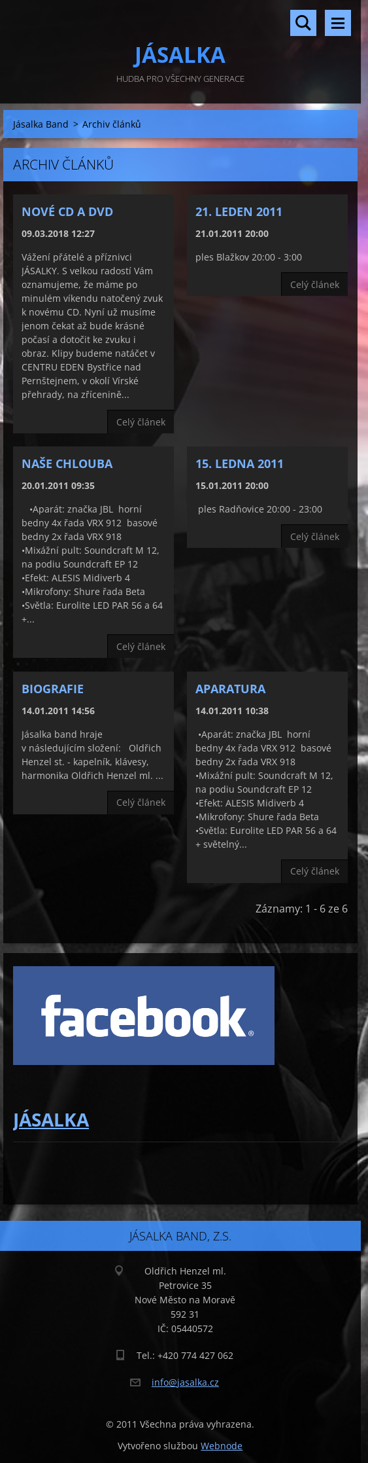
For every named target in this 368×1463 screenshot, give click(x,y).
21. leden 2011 (238, 211)
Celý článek (140, 422)
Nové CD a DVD (67, 211)
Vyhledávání (303, 23)
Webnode (222, 1445)
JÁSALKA (51, 1119)
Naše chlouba (67, 463)
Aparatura (230, 688)
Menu (338, 23)
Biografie (53, 688)
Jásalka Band (41, 124)
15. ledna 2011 (239, 463)
